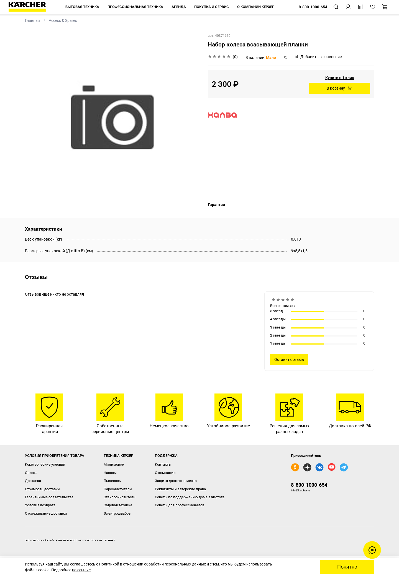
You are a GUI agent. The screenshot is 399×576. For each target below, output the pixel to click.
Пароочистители (118, 489)
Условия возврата (40, 505)
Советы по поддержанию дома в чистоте (189, 497)
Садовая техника (118, 505)
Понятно (347, 567)
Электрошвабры (117, 513)
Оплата (31, 473)
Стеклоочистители (119, 497)
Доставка (33, 481)
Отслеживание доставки (46, 513)
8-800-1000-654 (309, 485)
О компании (165, 473)
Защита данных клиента (176, 481)
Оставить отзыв (289, 359)
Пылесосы (113, 481)
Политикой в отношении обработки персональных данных (153, 564)
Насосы (110, 473)
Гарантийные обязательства (49, 497)
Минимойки (114, 464)
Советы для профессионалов (179, 505)
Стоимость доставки (42, 489)
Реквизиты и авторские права (180, 489)
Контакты (163, 464)
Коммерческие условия (45, 464)
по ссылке (81, 570)
